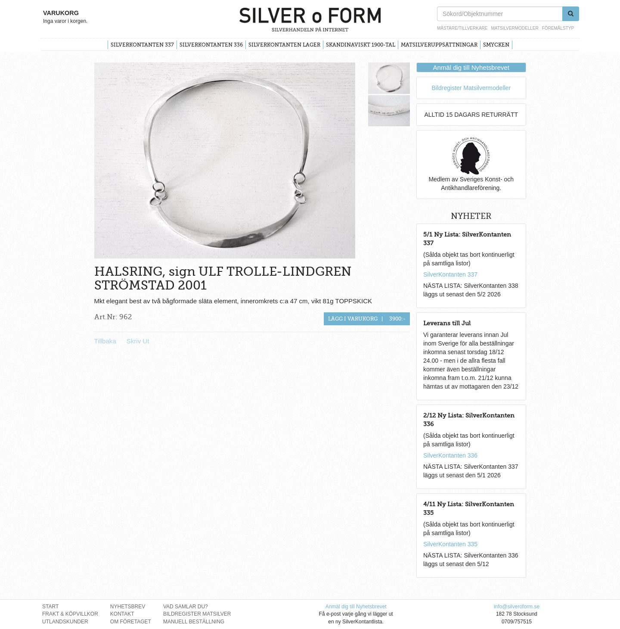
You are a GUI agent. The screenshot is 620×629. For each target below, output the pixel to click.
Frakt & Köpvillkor (70, 614)
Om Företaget (130, 622)
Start (50, 607)
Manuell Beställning (193, 622)
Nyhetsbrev (127, 607)
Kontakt (122, 614)
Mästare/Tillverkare (462, 28)
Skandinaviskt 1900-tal (360, 45)
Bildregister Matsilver (197, 614)
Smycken (496, 45)
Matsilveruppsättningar (439, 45)
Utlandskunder (65, 622)
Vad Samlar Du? (185, 607)
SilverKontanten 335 (450, 544)
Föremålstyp (558, 28)
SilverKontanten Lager (284, 45)
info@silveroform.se (516, 607)
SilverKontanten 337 (142, 45)
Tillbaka (105, 341)
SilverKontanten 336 (211, 45)
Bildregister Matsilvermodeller (471, 87)
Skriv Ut (138, 341)
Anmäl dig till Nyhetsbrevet (471, 67)
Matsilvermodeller (514, 28)
